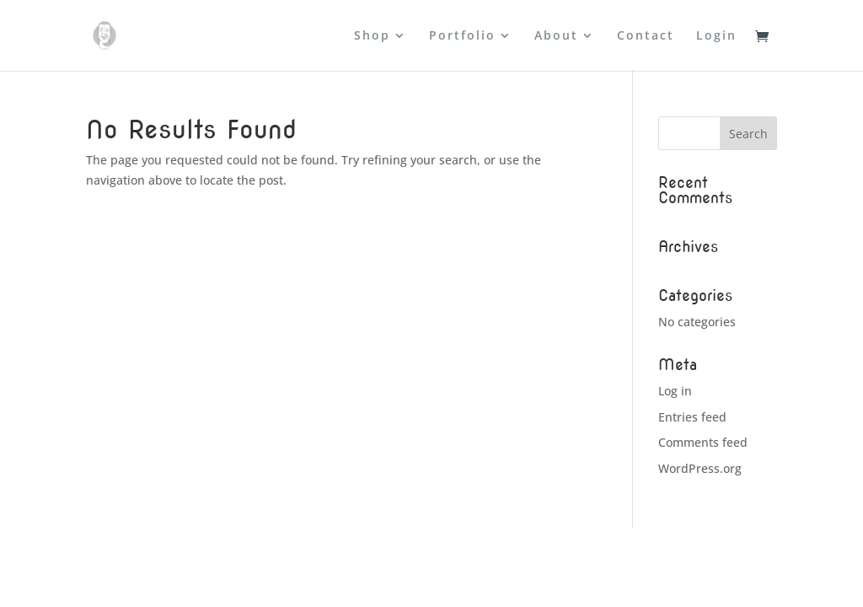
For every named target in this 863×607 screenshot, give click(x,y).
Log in (675, 391)
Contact (645, 36)
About (556, 36)
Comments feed (703, 442)
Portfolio (462, 36)
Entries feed (692, 417)
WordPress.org (700, 468)
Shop (372, 36)
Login (716, 36)
